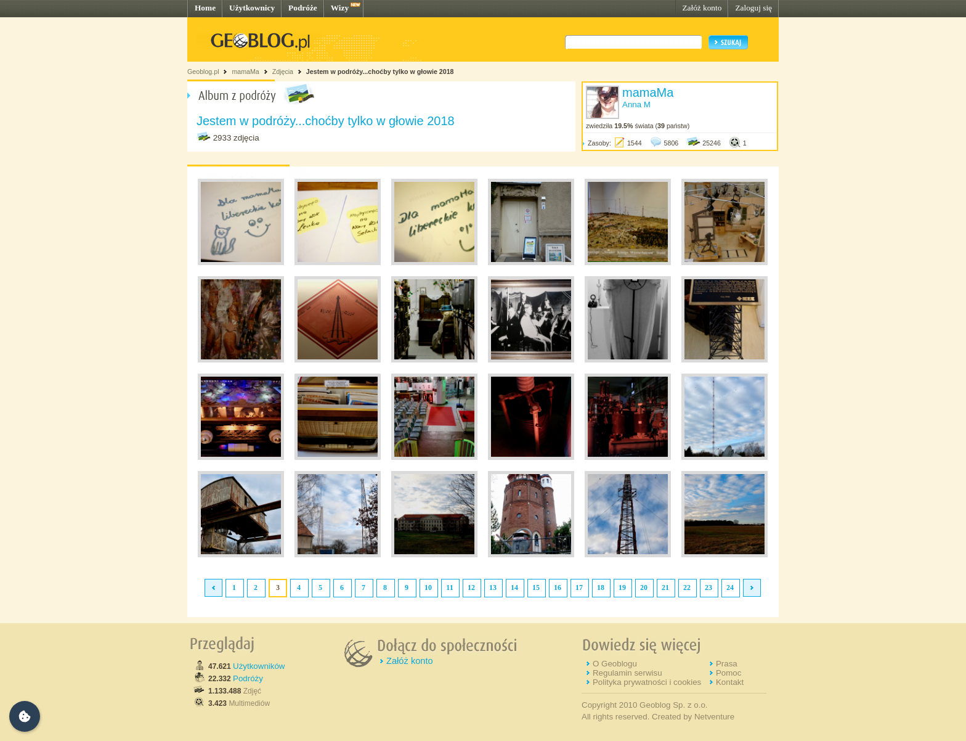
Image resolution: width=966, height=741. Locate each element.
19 (622, 587)
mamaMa (245, 71)
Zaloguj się (753, 7)
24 (730, 587)
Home (205, 7)
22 (687, 587)
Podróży (248, 678)
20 (643, 587)
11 (449, 587)
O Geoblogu (615, 663)
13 (493, 587)
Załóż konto (701, 7)
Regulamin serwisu (627, 673)
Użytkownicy (252, 7)
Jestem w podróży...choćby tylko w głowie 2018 (380, 71)
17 (579, 587)
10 (428, 587)
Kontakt (730, 682)
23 (708, 587)
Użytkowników (259, 666)
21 (665, 587)
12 (471, 587)
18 (600, 587)
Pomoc (728, 673)
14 (514, 587)
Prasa (726, 663)
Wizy (340, 7)
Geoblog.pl (203, 71)
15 (536, 587)
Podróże (302, 7)
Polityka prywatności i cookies (647, 682)
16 (557, 587)
